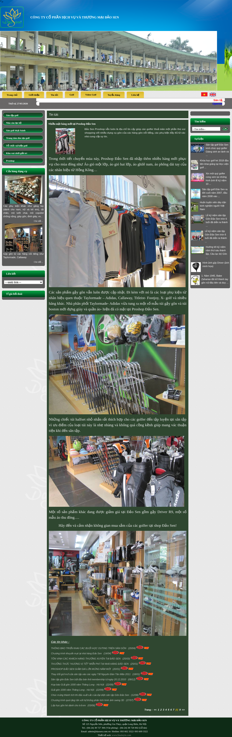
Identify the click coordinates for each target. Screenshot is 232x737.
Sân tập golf (12, 115)
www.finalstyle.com (121, 735)
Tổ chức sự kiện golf (17, 145)
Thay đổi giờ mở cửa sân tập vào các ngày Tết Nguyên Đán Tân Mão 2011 (91, 674)
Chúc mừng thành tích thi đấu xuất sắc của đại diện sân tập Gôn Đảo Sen (90, 695)
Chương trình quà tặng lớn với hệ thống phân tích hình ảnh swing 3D (88, 700)
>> (183, 709)
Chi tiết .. (38, 221)
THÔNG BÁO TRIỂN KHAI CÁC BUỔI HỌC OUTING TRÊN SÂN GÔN (89, 648)
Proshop (10, 160)
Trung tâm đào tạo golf (18, 138)
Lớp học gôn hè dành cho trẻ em (68, 705)
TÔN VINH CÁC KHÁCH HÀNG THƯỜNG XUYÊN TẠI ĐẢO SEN (86, 658)
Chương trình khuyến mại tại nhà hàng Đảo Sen (76, 653)
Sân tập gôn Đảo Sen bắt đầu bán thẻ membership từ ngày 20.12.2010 (89, 679)
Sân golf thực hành (15, 130)
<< (155, 709)
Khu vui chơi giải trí (16, 153)
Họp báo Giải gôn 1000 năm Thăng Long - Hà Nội (78, 684)
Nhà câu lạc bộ (13, 122)
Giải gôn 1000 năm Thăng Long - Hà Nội (73, 689)
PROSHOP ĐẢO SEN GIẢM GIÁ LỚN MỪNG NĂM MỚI (81, 669)
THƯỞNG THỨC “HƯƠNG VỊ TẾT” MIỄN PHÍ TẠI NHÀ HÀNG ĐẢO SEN (90, 663)
